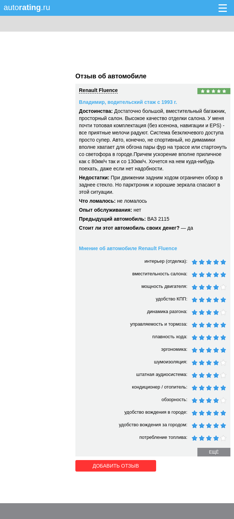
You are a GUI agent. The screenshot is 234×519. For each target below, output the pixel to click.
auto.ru (27, 7)
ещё (214, 452)
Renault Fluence (98, 90)
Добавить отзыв (116, 466)
